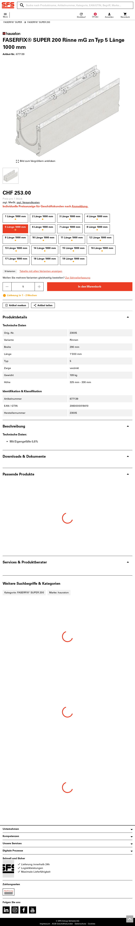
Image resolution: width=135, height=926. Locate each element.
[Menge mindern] (7, 286)
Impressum (45, 924)
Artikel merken (15, 305)
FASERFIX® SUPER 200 (38, 22)
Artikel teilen (43, 305)
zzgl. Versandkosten (28, 202)
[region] (67, 175)
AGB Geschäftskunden (62, 924)
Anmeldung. (80, 206)
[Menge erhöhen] (39, 286)
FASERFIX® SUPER (13, 22)
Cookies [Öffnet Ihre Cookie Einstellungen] (91, 924)
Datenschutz (80, 924)
